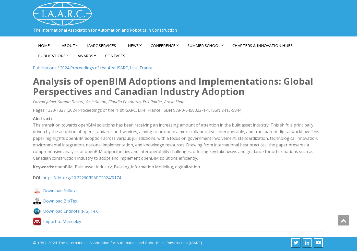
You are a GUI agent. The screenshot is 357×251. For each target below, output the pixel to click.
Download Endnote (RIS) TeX (70, 211)
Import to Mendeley (62, 221)
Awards (87, 55)
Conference (165, 45)
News (135, 45)
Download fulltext (60, 191)
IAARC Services (101, 45)
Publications (53, 55)
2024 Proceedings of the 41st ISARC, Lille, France (106, 68)
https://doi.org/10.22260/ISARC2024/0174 (81, 178)
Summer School (205, 45)
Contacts (115, 55)
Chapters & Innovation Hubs (262, 45)
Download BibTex (60, 201)
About (70, 45)
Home (44, 45)
